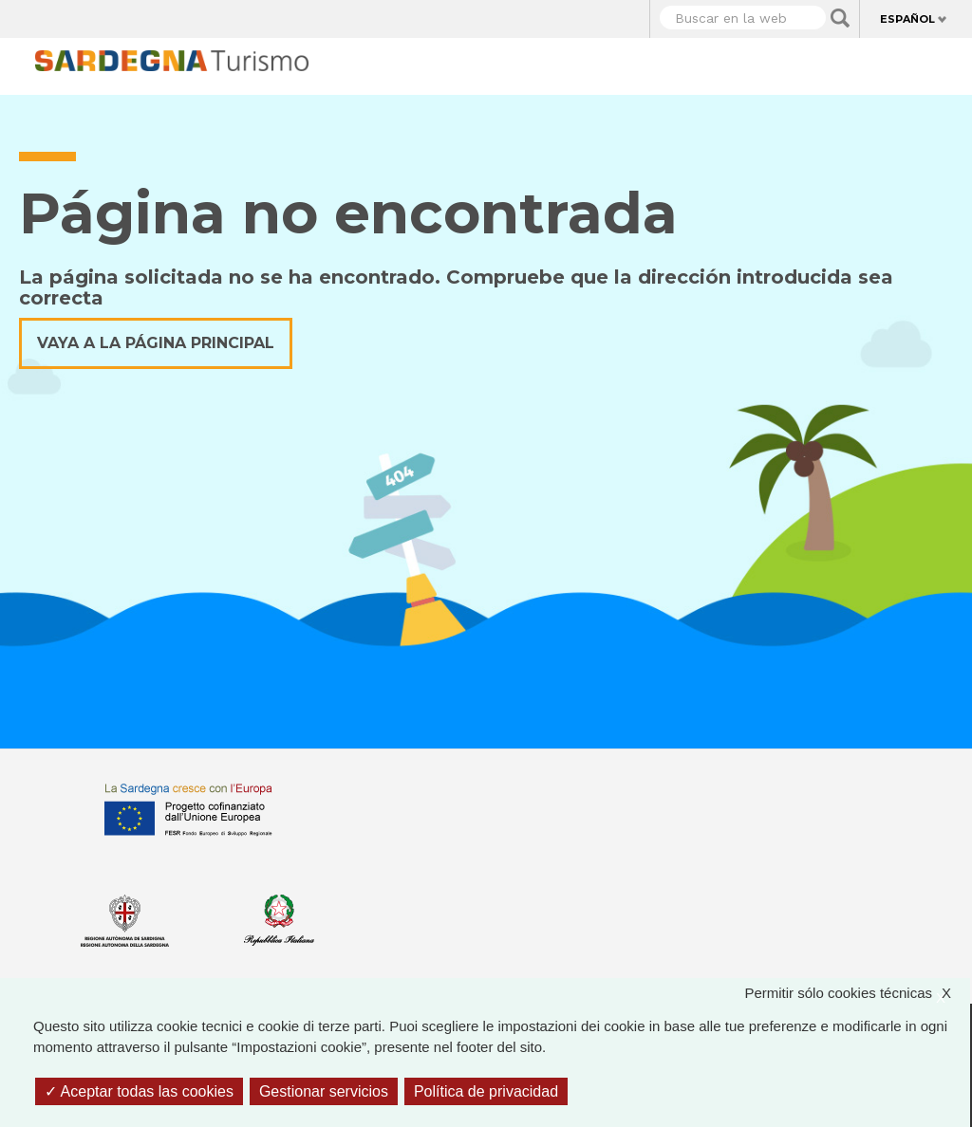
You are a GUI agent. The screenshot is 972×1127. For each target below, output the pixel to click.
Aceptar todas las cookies (139, 1091)
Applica (840, 18)
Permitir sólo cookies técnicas (857, 994)
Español (907, 19)
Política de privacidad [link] (486, 1091)
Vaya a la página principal (155, 343)
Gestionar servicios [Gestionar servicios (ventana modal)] (323, 1091)
